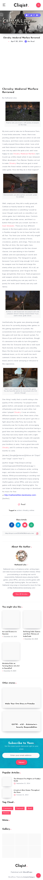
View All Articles (22, 594)
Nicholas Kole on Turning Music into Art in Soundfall (11, 666)
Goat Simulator (8, 226)
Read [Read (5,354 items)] (30, 808)
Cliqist (21, 5)
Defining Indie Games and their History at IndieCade (31, 634)
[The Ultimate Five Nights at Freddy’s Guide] (6, 781)
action (19, 510)
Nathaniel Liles (20, 565)
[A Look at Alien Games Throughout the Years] (6, 793)
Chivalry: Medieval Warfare (24, 154)
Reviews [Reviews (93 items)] (6, 813)
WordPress (27, 872)
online (31, 510)
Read (23, 504)
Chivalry (12, 163)
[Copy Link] (21, 533)
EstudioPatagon (29, 877)
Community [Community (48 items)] (7, 808)
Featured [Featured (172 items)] (19, 808)
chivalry (26, 510)
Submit (21, 762)
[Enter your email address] (21, 755)
